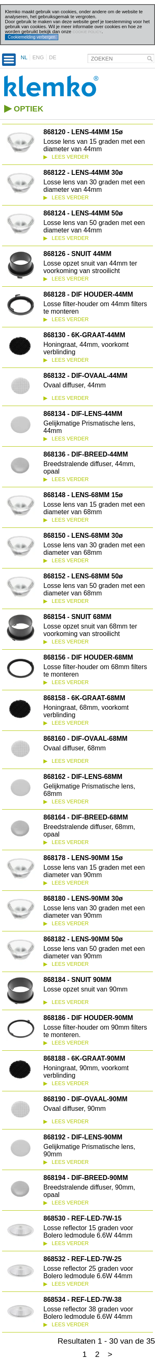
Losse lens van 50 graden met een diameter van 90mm (94, 952)
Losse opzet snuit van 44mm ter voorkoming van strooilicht (90, 267)
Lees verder (66, 157)
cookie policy (87, 32)
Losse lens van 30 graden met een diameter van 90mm (94, 911)
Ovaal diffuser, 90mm (74, 1108)
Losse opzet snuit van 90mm (85, 989)
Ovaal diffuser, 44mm (74, 385)
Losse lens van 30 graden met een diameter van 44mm (94, 186)
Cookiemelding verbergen (31, 37)
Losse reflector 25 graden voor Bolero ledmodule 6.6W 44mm (88, 1272)
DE (52, 57)
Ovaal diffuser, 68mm (74, 748)
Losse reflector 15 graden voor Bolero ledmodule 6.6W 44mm (88, 1231)
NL (24, 57)
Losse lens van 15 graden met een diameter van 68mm (94, 508)
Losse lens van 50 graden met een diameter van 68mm (94, 589)
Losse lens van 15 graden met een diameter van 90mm (94, 871)
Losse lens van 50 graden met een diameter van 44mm (94, 226)
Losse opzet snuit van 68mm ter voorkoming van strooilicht (90, 630)
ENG (38, 57)
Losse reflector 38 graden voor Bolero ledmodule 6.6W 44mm (88, 1313)
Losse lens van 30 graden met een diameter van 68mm (94, 549)
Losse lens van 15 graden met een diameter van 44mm (94, 145)
